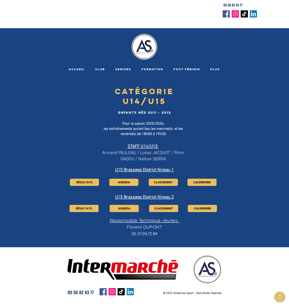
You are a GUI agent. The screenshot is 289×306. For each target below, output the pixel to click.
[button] (100, 69)
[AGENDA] (123, 182)
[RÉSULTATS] (84, 182)
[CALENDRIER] (202, 182)
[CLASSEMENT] (163, 182)
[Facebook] (226, 14)
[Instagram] (235, 14)
